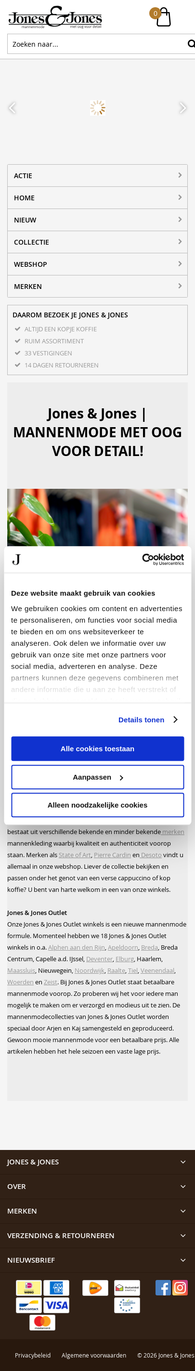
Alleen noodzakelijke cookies (98, 805)
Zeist (50, 982)
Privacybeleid (33, 1313)
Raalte (116, 970)
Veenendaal (157, 970)
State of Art (75, 854)
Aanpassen (98, 777)
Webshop (30, 264)
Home (24, 197)
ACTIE (23, 175)
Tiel (133, 970)
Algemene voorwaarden (94, 1313)
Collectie (31, 242)
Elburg (125, 958)
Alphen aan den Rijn (76, 947)
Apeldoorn (123, 947)
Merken (28, 286)
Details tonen (141, 720)
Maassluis (21, 970)
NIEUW (25, 219)
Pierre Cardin (112, 854)
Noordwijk (89, 970)
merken (172, 831)
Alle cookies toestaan (97, 748)
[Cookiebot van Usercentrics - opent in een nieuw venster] (142, 559)
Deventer (99, 958)
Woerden (20, 982)
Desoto (151, 854)
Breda (149, 947)
